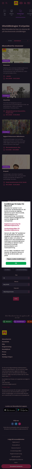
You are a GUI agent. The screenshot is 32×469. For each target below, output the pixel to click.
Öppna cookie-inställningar (16, 259)
